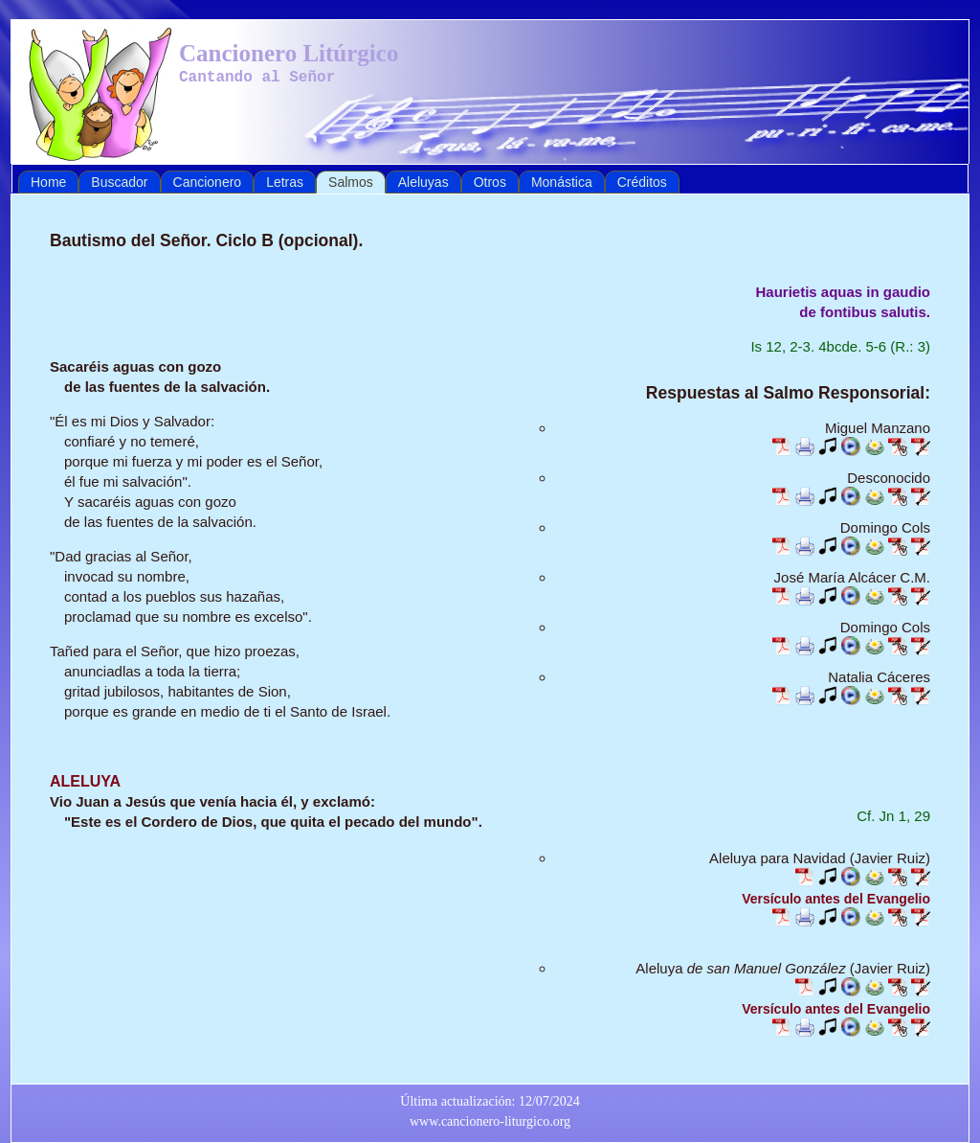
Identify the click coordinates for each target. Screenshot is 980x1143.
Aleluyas (423, 182)
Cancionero (207, 182)
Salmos (350, 182)
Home (48, 182)
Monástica (561, 182)
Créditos (642, 182)
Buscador (119, 182)
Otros (490, 182)
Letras (284, 182)
